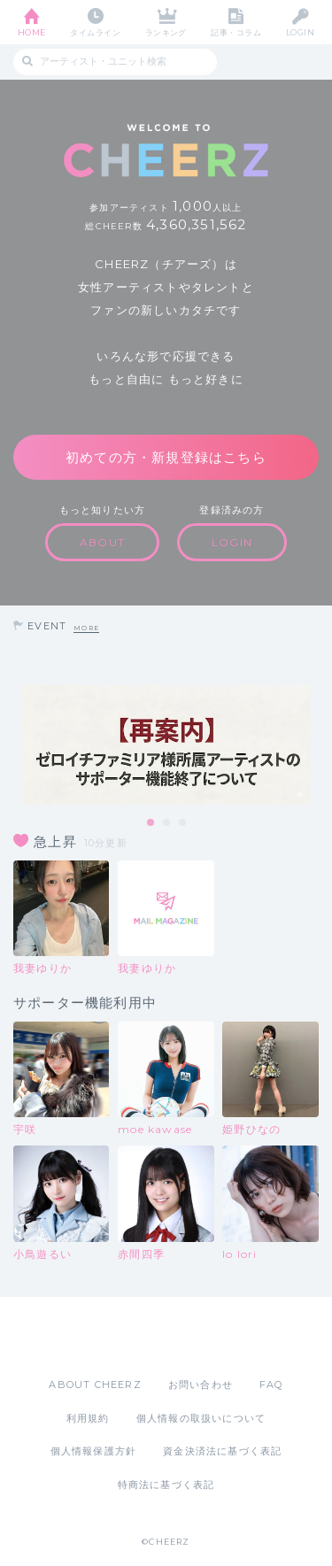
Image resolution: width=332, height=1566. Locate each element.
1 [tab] (151, 823)
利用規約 (88, 1418)
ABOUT (102, 542)
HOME (32, 32)
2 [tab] (167, 823)
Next (314, 745)
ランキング (166, 32)
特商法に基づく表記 (166, 1484)
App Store (117, 1336)
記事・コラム (236, 32)
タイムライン (95, 32)
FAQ (271, 1384)
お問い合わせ (200, 1384)
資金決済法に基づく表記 (222, 1451)
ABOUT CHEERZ (95, 1384)
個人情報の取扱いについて (201, 1418)
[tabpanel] (166, 745)
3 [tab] (183, 823)
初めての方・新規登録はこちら (166, 457)
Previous (17, 745)
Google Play (211, 1336)
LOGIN (300, 32)
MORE (86, 628)
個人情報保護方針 (93, 1451)
